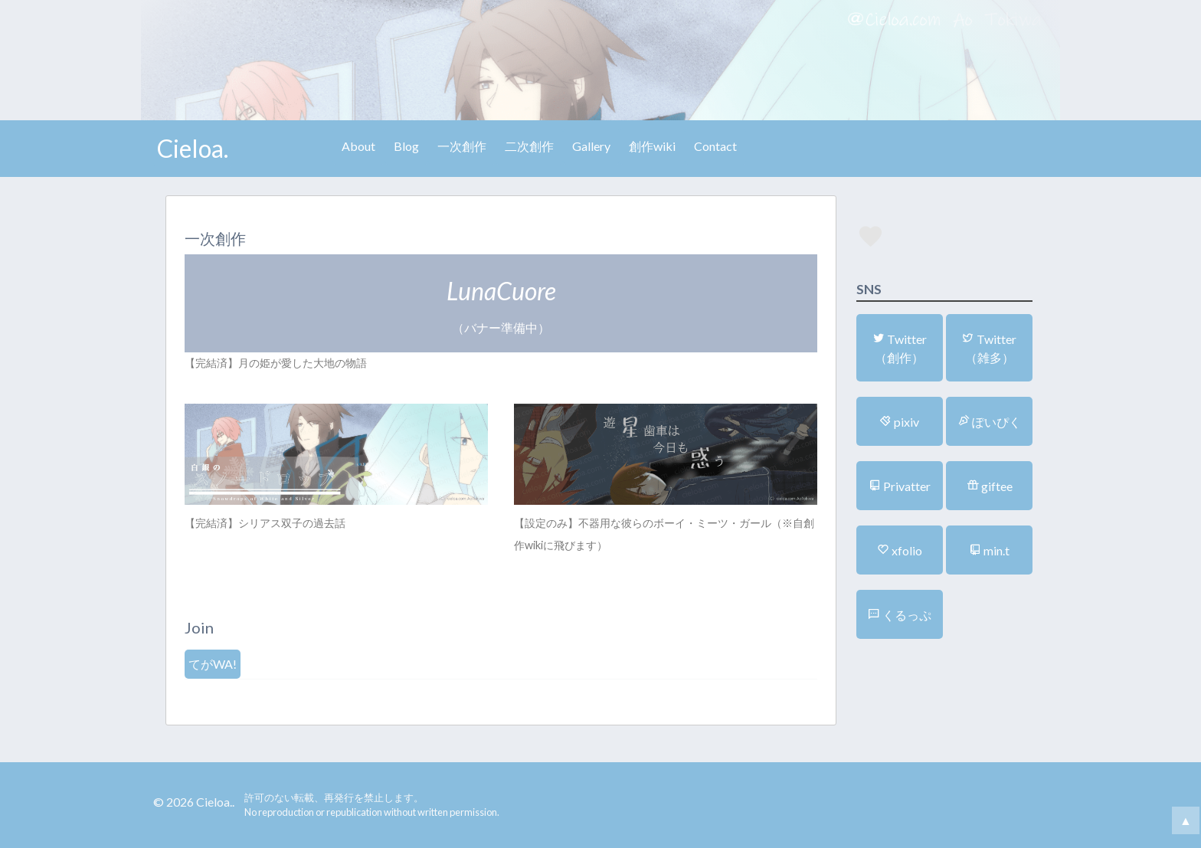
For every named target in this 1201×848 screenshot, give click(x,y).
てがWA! (212, 663)
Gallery (591, 146)
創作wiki (652, 146)
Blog (406, 146)
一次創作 (461, 146)
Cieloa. (192, 148)
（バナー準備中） (501, 305)
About (358, 146)
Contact (715, 146)
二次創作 (529, 146)
